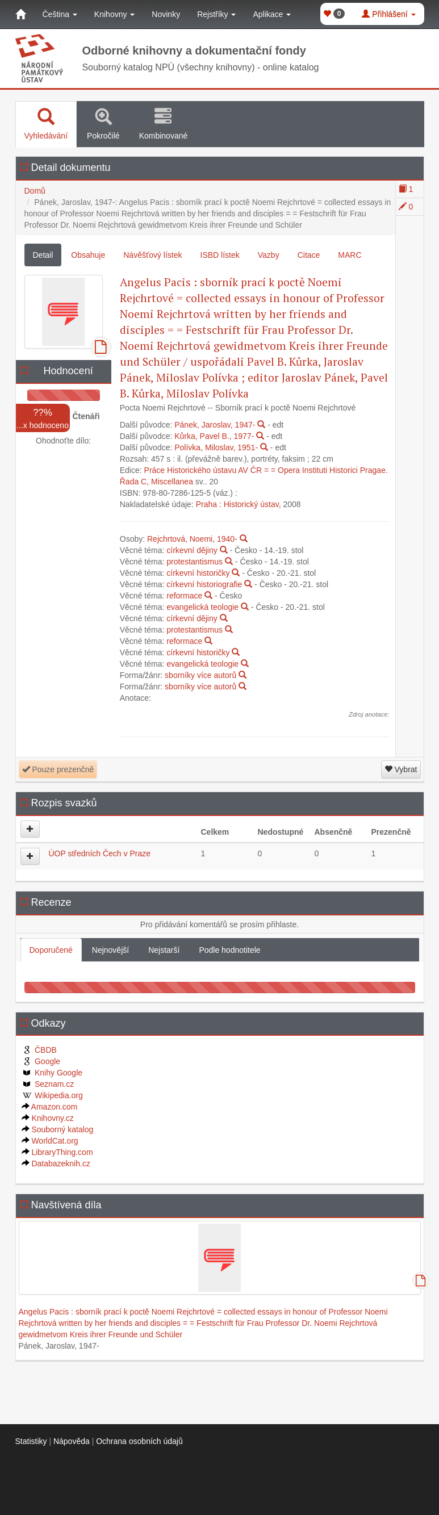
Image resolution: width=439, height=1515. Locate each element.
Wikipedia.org (52, 1095)
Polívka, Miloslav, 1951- (216, 447)
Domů (34, 190)
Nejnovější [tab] (110, 950)
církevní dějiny (191, 550)
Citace (309, 255)
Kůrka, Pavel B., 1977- (214, 436)
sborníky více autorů (200, 675)
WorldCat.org (50, 1140)
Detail (43, 255)
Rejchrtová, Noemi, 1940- (192, 538)
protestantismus (194, 561)
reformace (184, 595)
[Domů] (20, 14)
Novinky (166, 14)
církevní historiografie (204, 584)
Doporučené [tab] (51, 950)
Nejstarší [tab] (163, 950)
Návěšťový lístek (152, 255)
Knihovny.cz (48, 1118)
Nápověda (71, 1441)
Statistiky (31, 1441)
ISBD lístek (220, 255)
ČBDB (39, 1049)
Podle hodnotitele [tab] (229, 950)
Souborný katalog (58, 1129)
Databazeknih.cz (56, 1163)
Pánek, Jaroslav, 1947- (214, 424)
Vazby (268, 255)
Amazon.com (50, 1106)
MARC (349, 255)
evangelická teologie (202, 607)
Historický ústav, (252, 504)
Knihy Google (52, 1072)
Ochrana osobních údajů (139, 1441)
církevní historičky (197, 572)
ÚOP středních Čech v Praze (99, 853)
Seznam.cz (48, 1084)
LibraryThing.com (57, 1152)
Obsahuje (88, 255)
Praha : (208, 504)
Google (41, 1061)
